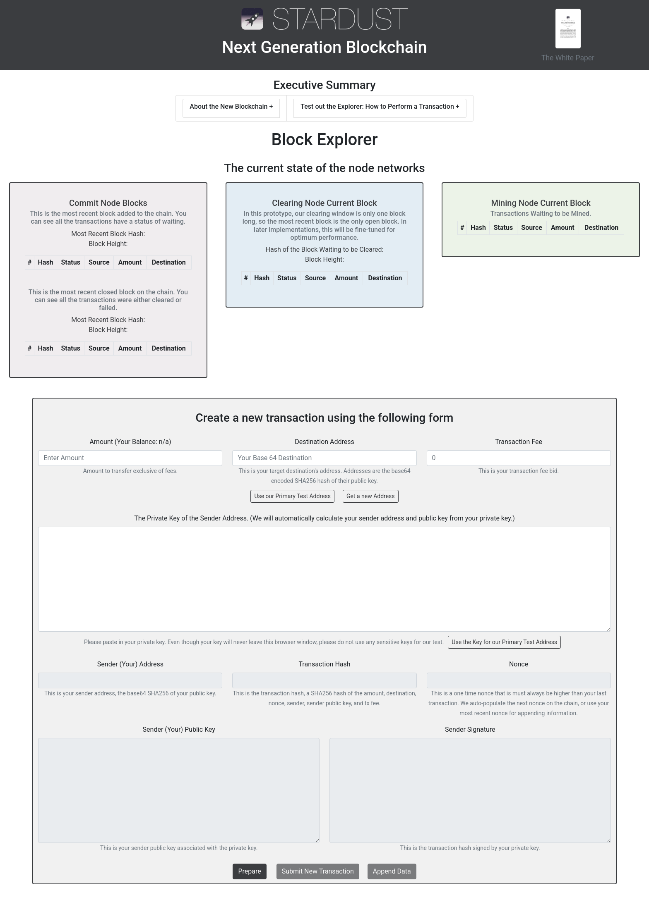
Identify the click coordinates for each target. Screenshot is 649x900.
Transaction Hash (324, 664)
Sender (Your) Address (130, 664)
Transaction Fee (518, 442)
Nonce (518, 664)
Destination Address (324, 442)
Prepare (249, 871)
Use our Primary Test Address (292, 496)
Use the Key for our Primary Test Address (504, 642)
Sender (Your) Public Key (179, 729)
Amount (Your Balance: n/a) (130, 442)
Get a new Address (370, 496)
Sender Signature (470, 729)
